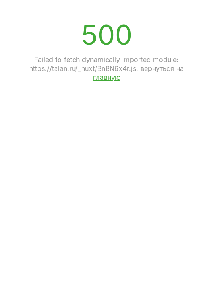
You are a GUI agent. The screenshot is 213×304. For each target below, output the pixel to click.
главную (106, 77)
